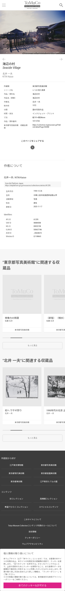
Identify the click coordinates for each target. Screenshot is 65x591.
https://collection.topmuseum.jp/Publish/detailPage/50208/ (46, 126)
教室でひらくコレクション (16, 507)
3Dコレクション (16, 499)
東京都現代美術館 (16, 473)
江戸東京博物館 (16, 465)
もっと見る (32, 345)
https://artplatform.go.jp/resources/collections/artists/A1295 (27, 185)
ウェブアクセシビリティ (32, 544)
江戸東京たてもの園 (48, 481)
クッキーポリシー (32, 538)
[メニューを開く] (4, 5)
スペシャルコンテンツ (48, 507)
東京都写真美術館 (48, 465)
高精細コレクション (48, 499)
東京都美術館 (16, 481)
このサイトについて (32, 519)
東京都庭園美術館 (48, 473)
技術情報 (32, 532)
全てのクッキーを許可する (32, 585)
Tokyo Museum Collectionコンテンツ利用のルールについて (32, 525)
